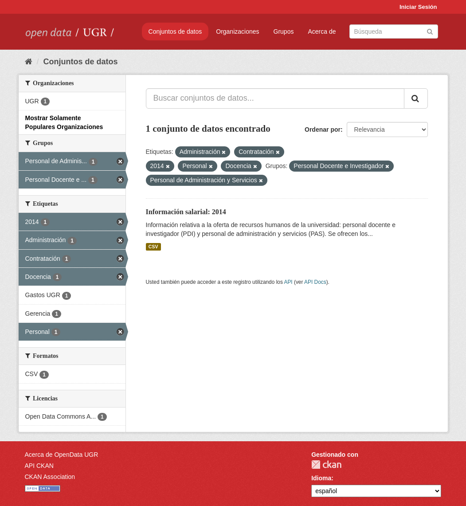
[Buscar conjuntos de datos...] (275, 98)
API (288, 282)
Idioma (321, 478)
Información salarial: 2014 (186, 212)
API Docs (315, 282)
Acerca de (322, 31)
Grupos (284, 31)
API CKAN (39, 465)
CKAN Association (50, 476)
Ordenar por (323, 129)
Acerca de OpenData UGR (61, 454)
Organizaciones (237, 31)
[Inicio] (28, 61)
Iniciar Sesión (418, 7)
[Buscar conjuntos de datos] (393, 31)
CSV (153, 246)
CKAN (326, 464)
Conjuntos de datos (175, 31)
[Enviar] (430, 31)
